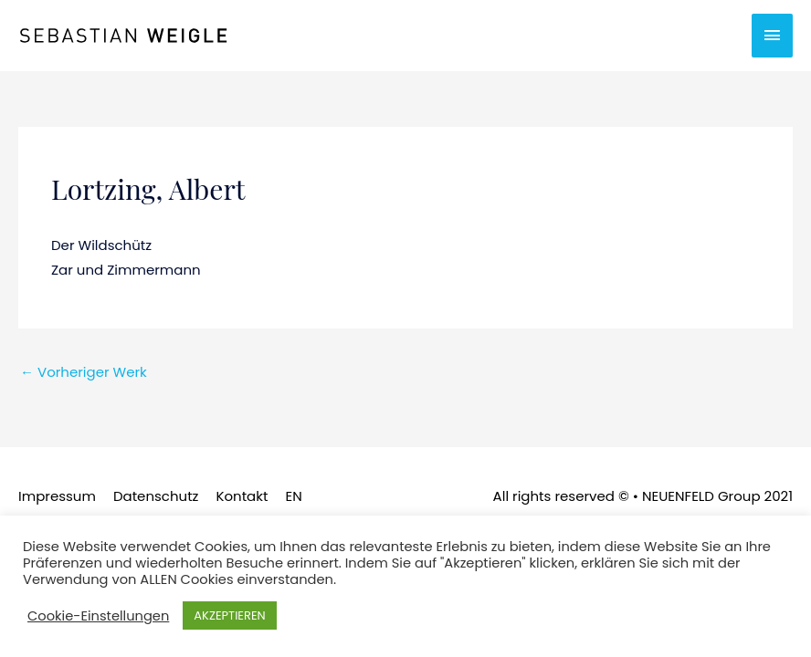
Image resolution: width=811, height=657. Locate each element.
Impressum (57, 496)
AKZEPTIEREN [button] (229, 615)
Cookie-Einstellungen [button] (98, 616)
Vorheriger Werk (83, 371)
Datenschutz (156, 496)
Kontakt (242, 496)
